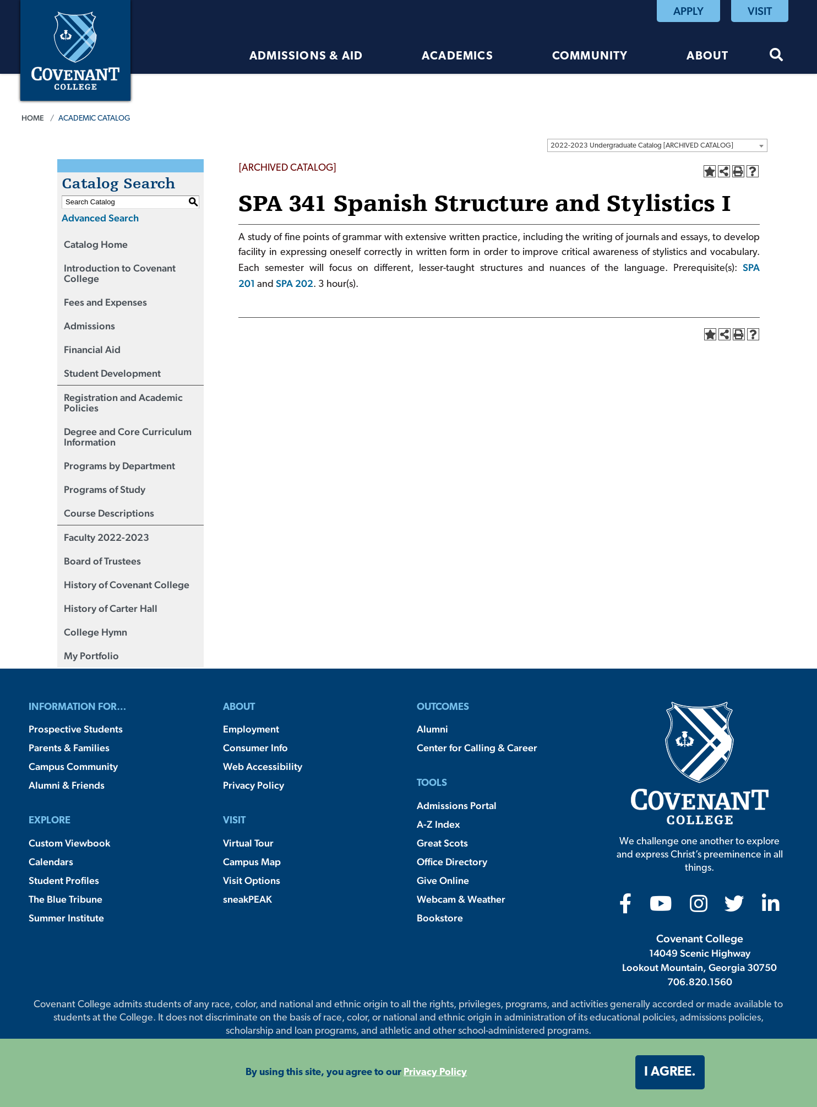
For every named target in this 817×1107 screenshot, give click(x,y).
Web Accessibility (262, 766)
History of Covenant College (126, 584)
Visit (760, 11)
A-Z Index (438, 824)
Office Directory (452, 861)
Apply (688, 11)
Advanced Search (100, 218)
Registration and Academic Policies (123, 403)
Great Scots (442, 843)
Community (590, 56)
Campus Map (252, 861)
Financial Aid (92, 349)
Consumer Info (255, 747)
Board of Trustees (102, 561)
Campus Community (73, 766)
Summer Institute (66, 918)
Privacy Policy (253, 785)
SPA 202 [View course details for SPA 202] (294, 283)
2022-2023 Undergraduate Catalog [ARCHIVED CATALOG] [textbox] (642, 145)
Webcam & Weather (461, 899)
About (707, 56)
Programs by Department (119, 465)
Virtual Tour (248, 843)
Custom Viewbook (69, 843)
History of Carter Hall (110, 608)
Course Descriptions (109, 513)
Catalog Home (96, 244)
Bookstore (440, 918)
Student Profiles (64, 880)
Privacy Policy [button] (435, 1072)
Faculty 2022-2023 (106, 537)
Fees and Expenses (105, 302)
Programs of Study (104, 489)
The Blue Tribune (65, 899)
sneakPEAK (247, 899)
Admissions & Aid (306, 56)
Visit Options (251, 880)
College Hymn (95, 632)
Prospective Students (76, 729)
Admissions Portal (457, 805)
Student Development (112, 373)
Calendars (51, 861)
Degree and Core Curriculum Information (128, 437)
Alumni (432, 729)
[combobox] (657, 145)
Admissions (89, 326)
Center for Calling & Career (477, 747)
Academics (457, 56)
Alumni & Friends (67, 785)
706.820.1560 (699, 981)
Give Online (443, 880)
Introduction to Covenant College (120, 273)
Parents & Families (69, 747)
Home (32, 117)
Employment (251, 729)
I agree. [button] (670, 1072)
